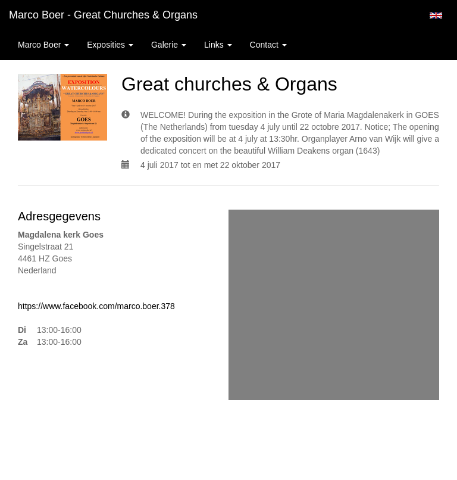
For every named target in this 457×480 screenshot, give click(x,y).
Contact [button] (268, 44)
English (436, 15)
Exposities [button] (110, 44)
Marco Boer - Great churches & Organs (103, 15)
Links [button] (218, 44)
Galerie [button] (168, 44)
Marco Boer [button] (43, 44)
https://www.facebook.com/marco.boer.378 (96, 306)
